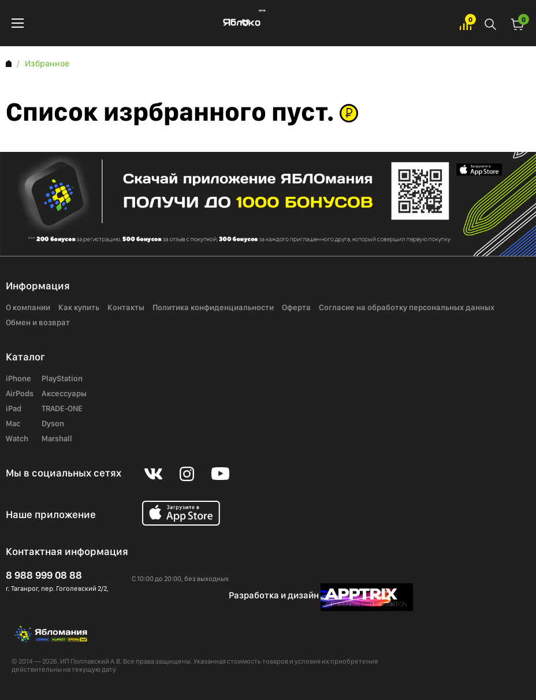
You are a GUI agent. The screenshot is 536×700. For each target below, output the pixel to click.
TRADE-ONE (62, 409)
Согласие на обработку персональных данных (406, 307)
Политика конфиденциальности (213, 307)
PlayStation (62, 378)
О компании (28, 307)
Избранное (465, 23)
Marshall (57, 439)
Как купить (78, 307)
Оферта (296, 307)
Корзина (517, 23)
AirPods (20, 394)
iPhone (18, 378)
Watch (17, 439)
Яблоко (242, 23)
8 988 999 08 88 (44, 575)
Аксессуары (64, 394)
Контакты (125, 307)
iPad (13, 409)
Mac (13, 424)
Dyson (53, 424)
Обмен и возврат (38, 322)
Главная (9, 63)
